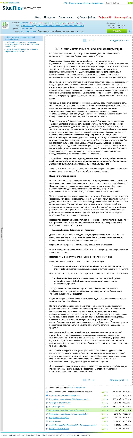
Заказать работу (122, 17)
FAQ (65, 3)
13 (103, 392)
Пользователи (65, 17)
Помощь (5, 435)
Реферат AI (105, 17)
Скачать (117, 31)
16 (103, 399)
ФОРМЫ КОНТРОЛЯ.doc (59, 429)
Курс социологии (28, 31)
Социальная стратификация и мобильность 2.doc (69, 410)
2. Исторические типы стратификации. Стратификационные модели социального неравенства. (22, 44)
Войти (5, 3)
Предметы (49, 17)
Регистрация (14, 3)
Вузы (38, 17)
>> (127, 40)
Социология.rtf (55, 421)
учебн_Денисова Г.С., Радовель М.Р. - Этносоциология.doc (72, 425)
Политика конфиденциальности (78, 435)
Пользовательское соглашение (53, 435)
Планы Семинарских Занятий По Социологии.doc (69, 399)
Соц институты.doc (56, 407)
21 (103, 407)
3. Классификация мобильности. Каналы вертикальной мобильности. (21, 50)
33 (103, 410)
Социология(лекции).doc (59, 418)
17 (103, 421)
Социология (26, 28)
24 (103, 414)
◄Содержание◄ (2, 79)
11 (103, 395)
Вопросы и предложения (93, 3)
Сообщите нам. (78, 23)
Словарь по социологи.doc (60, 403)
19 (103, 425)
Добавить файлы (86, 17)
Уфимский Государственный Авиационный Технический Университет (52, 26)
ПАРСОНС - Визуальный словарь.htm (64, 395)
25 (103, 403)
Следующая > (117, 40)
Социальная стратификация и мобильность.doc (68, 414)
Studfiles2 (25, 23)
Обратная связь (75, 3)
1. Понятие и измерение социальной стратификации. (20, 38)
